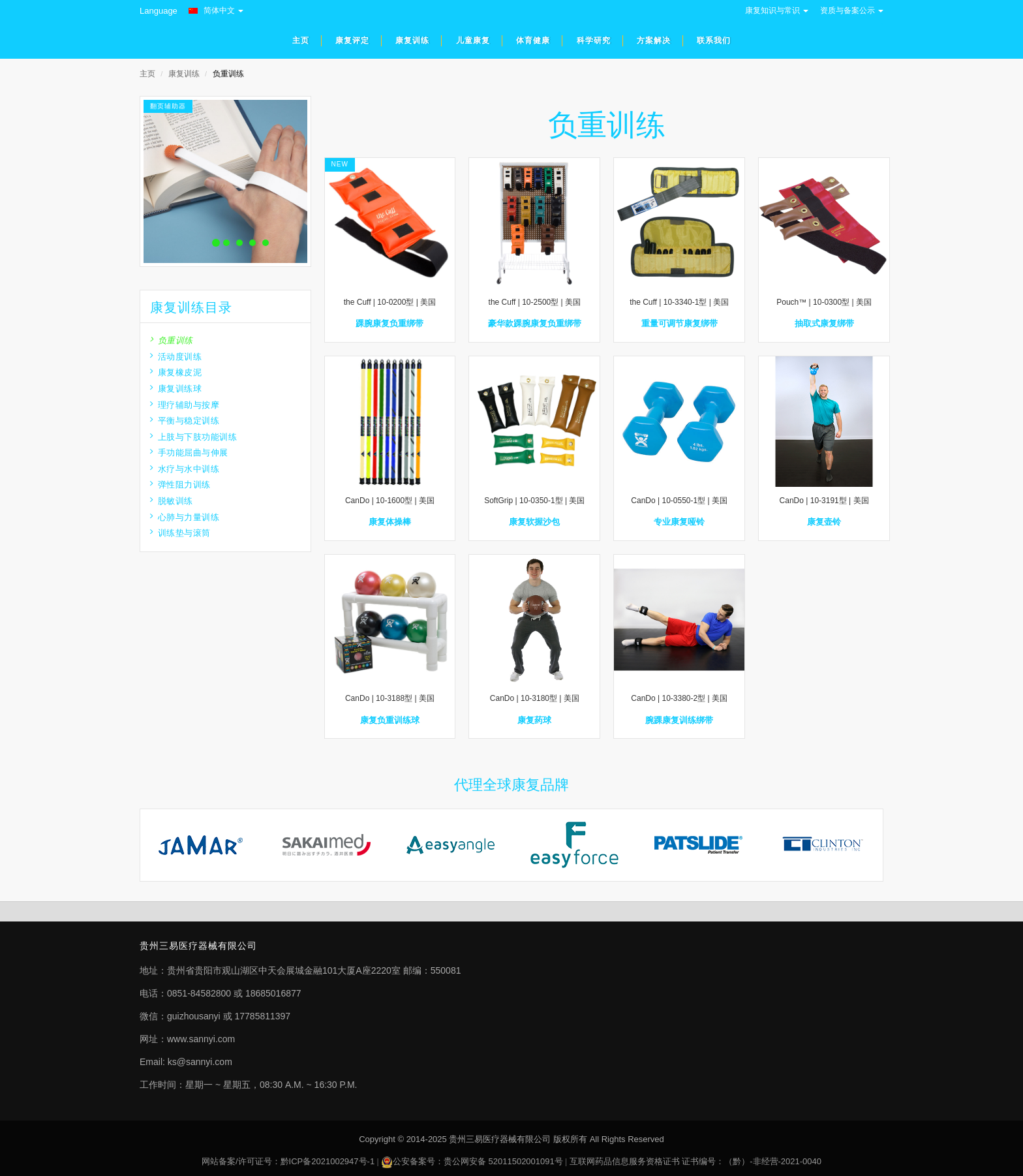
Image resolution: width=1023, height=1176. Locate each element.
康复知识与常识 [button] (776, 10)
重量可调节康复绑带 (679, 323)
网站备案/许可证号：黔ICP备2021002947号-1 (288, 1161)
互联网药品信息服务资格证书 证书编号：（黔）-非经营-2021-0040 (695, 1161)
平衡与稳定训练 (184, 421)
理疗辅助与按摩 (184, 405)
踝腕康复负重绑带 (389, 323)
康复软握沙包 (534, 522)
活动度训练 (176, 357)
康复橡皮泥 (176, 372)
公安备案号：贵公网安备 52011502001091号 (478, 1161)
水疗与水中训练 (184, 469)
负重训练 (171, 340)
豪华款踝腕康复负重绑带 (534, 323)
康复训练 (184, 73)
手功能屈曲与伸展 (189, 452)
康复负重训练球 (390, 720)
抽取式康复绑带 (824, 323)
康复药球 (534, 720)
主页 (147, 73)
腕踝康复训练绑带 (679, 720)
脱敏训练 (171, 501)
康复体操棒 (390, 522)
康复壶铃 (824, 522)
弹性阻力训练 (180, 484)
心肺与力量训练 (184, 517)
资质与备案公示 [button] (851, 10)
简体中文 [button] (216, 10)
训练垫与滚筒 (180, 533)
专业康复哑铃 (679, 522)
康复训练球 (176, 389)
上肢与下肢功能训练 (193, 437)
